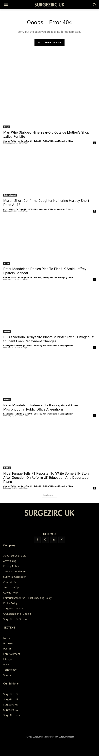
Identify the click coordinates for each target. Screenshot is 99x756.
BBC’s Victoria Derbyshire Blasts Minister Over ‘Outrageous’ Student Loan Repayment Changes (48, 339)
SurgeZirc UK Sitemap (15, 619)
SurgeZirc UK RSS (13, 608)
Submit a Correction (14, 576)
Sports (7, 675)
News (6, 127)
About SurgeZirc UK (14, 555)
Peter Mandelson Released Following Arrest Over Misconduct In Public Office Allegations (40, 407)
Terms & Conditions (14, 571)
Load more (49, 495)
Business (8, 643)
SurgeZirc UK (10, 694)
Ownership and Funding (17, 613)
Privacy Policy (11, 566)
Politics (7, 331)
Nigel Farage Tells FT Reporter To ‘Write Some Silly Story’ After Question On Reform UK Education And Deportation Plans (46, 477)
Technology (9, 669)
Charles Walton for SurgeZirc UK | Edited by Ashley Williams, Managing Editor (38, 141)
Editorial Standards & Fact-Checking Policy (27, 597)
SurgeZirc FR (10, 704)
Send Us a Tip (11, 587)
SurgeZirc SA (10, 709)
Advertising (9, 560)
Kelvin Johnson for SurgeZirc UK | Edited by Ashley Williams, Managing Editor (38, 345)
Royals (7, 664)
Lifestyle (8, 659)
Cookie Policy (10, 592)
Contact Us (9, 582)
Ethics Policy (10, 603)
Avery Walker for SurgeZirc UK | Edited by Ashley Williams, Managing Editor (37, 209)
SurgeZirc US (10, 699)
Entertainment (10, 195)
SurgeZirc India (11, 715)
